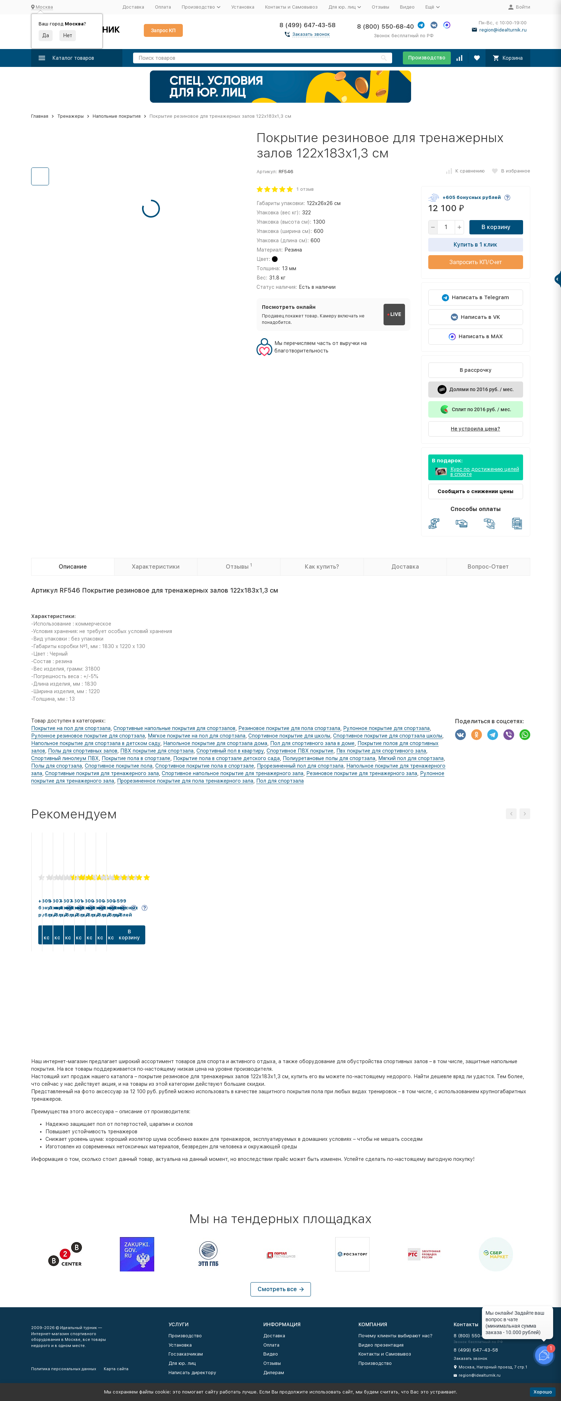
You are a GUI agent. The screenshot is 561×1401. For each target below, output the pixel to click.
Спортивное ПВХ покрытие (300, 751)
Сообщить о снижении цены (475, 491)
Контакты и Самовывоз (291, 7)
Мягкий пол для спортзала (411, 758)
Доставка (133, 7)
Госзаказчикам (186, 1354)
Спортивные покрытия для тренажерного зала (102, 773)
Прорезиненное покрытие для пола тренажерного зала (185, 781)
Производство (426, 57)
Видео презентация (381, 1345)
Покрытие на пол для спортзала (71, 728)
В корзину (496, 227)
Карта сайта (116, 1369)
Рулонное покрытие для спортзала (386, 728)
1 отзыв (305, 189)
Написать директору (192, 1372)
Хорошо (542, 1392)
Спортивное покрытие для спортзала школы (387, 736)
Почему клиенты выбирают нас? (395, 1335)
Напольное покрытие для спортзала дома (215, 743)
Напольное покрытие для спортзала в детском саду (95, 743)
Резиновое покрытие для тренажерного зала (361, 773)
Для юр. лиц (182, 1363)
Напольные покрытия (117, 116)
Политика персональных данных (63, 1369)
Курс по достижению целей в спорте (484, 471)
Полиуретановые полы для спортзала (329, 758)
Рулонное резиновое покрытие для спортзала (88, 736)
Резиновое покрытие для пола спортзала (289, 728)
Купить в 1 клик (475, 244)
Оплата (163, 7)
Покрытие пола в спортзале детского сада (226, 758)
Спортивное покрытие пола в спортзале (204, 766)
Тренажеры (70, 116)
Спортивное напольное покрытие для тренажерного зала (232, 773)
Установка (242, 7)
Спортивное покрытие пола (118, 766)
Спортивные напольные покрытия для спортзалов (174, 728)
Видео (407, 7)
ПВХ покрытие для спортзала (157, 751)
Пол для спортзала (280, 781)
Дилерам (273, 1372)
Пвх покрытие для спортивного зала (381, 751)
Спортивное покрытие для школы (289, 736)
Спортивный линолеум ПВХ (65, 758)
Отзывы (380, 7)
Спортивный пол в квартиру (230, 751)
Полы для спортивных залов (82, 751)
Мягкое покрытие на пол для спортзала (196, 736)
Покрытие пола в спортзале (136, 758)
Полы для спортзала (56, 766)
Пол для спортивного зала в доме (312, 743)
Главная (39, 116)
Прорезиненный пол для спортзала (300, 766)
